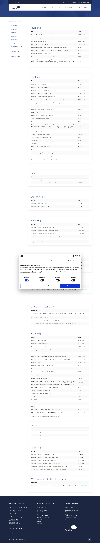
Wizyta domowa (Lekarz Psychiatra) (17, 47)
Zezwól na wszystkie (70, 286)
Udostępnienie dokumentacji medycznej (17, 52)
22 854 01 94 (84, 289)
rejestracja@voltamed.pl (72, 510)
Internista (11, 532)
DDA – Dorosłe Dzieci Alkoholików (18, 507)
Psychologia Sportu (14, 519)
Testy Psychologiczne (14, 523)
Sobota (39, 521)
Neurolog (13, 32)
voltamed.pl (41, 512)
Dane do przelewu (15, 56)
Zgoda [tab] (29, 261)
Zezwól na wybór (50, 286)
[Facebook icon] (63, 2)
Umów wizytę (17, 2)
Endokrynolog (14, 36)
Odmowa (30, 286)
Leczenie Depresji (13, 512)
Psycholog (14, 29)
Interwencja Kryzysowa (15, 509)
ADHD (10, 506)
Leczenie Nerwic (13, 514)
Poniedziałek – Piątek (43, 517)
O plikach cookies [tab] (70, 261)
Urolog (13, 43)
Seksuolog (14, 39)
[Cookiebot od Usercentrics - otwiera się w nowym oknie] (74, 256)
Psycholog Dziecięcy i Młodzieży (17, 517)
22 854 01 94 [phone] (72, 2)
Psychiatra (14, 25)
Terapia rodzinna (13, 520)
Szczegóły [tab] (49, 261)
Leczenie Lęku (13, 513)
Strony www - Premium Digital (17, 539)
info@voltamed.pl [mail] (84, 2)
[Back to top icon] (89, 539)
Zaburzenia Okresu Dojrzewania (17, 525)
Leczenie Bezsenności (15, 510)
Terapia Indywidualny (14, 522)
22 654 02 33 (69, 509)
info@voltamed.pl (42, 510)
